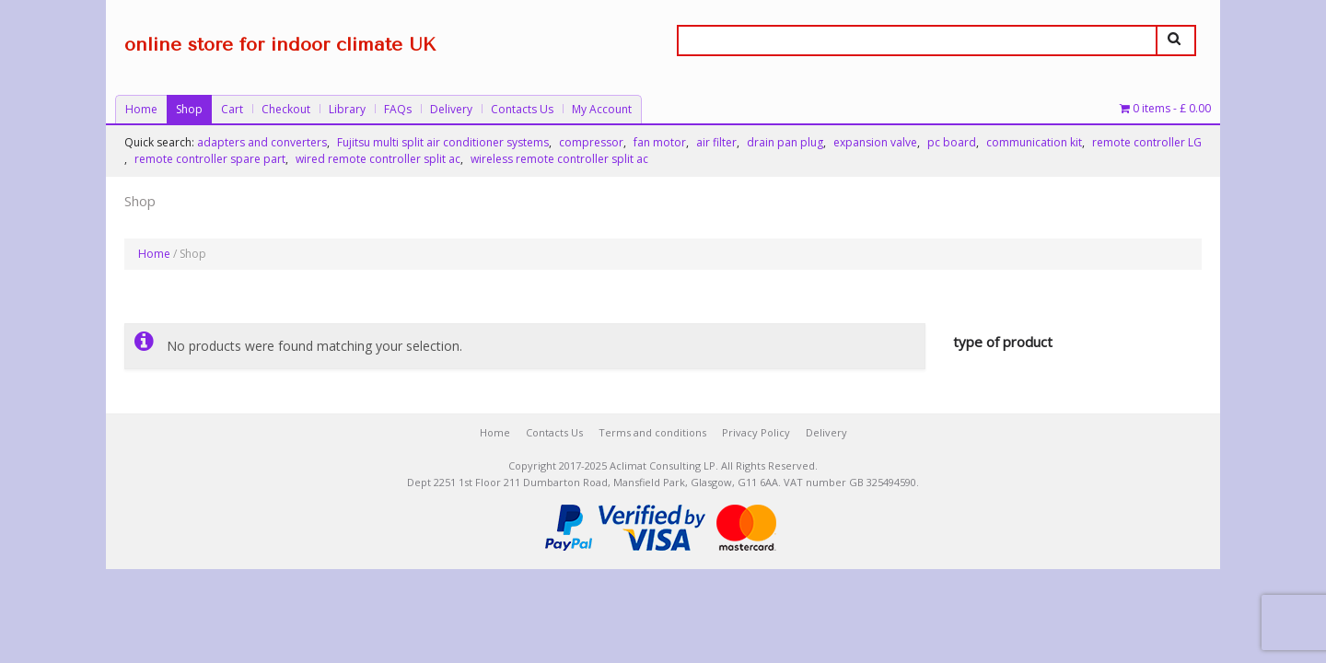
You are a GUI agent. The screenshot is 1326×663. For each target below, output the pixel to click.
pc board (951, 142)
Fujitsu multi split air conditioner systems (443, 142)
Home (141, 109)
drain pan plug (785, 142)
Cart (232, 109)
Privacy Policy (756, 432)
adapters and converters (262, 142)
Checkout (286, 109)
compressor (591, 142)
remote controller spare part (209, 159)
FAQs (398, 109)
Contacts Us (522, 109)
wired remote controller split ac (378, 159)
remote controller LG (1147, 142)
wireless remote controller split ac (559, 159)
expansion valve (875, 142)
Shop (189, 109)
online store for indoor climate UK (280, 44)
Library (347, 109)
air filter (716, 142)
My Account (602, 109)
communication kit (1034, 142)
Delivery (451, 109)
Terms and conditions (652, 432)
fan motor (660, 142)
